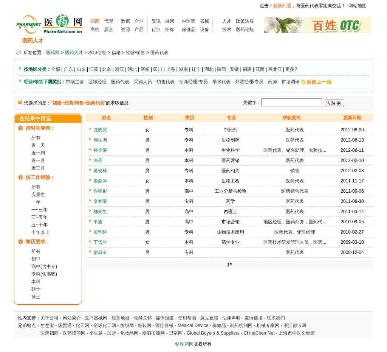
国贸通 (65, 325)
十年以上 (40, 232)
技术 (226, 29)
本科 (35, 281)
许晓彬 (100, 191)
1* (229, 265)
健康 (169, 21)
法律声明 (231, 318)
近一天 (38, 145)
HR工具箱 (237, 41)
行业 (156, 29)
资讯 (156, 21)
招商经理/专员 (193, 81)
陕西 (221, 69)
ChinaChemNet (258, 333)
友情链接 (254, 318)
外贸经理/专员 (249, 81)
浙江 (119, 69)
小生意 (96, 333)
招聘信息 (61, 41)
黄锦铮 (100, 232)
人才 (226, 21)
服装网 (144, 325)
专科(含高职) (44, 274)
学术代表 (221, 81)
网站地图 (357, 5)
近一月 (38, 160)
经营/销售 (135, 52)
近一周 (38, 153)
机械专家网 (268, 325)
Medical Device (193, 325)
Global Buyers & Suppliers (213, 333)
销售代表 (165, 81)
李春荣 (100, 201)
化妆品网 (129, 333)
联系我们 (276, 318)
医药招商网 (74, 333)
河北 (132, 69)
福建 (116, 52)
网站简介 (72, 318)
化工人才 (268, 41)
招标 (169, 29)
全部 (55, 69)
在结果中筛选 (35, 118)
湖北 (209, 69)
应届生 (38, 194)
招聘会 (118, 41)
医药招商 (49, 333)
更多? (291, 69)
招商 (94, 21)
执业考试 (146, 41)
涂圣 (97, 160)
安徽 (234, 69)
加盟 (112, 333)
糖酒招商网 (153, 333)
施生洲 (100, 140)
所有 (35, 137)
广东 (68, 69)
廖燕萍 (100, 181)
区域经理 (97, 81)
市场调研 (291, 81)
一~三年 (39, 209)
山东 (81, 69)
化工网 (82, 325)
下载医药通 (280, 5)
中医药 (188, 21)
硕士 (35, 289)
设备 (204, 29)
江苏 (93, 69)
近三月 (38, 168)
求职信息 (91, 41)
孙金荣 (100, 150)
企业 (139, 21)
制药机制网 (241, 325)
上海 (170, 69)
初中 (35, 259)
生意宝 (47, 325)
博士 (35, 296)
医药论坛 (245, 29)
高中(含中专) (44, 266)
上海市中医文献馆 (297, 333)
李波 (97, 221)
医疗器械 (164, 325)
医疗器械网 (96, 318)
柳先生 (100, 211)
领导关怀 (143, 318)
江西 (260, 69)
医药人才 (32, 41)
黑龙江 (275, 69)
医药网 (53, 52)
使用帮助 (187, 318)
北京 (106, 69)
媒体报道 (165, 318)
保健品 (188, 29)
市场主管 (75, 81)
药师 (272, 81)
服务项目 (120, 318)
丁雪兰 (100, 242)
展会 (108, 29)
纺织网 (127, 325)
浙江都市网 (294, 325)
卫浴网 (176, 333)
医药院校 (206, 41)
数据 (125, 21)
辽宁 (196, 69)
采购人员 (143, 81)
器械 (204, 21)
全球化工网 (104, 325)
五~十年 (39, 224)
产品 (139, 29)
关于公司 (49, 318)
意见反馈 (209, 318)
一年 (35, 202)
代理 (108, 21)
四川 (157, 69)
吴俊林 (100, 170)
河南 (145, 69)
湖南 (183, 69)
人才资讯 (176, 41)
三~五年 (39, 217)
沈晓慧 (100, 129)
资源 (125, 29)
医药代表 (159, 52)
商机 (94, 29)
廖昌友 (100, 252)
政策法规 (245, 21)
